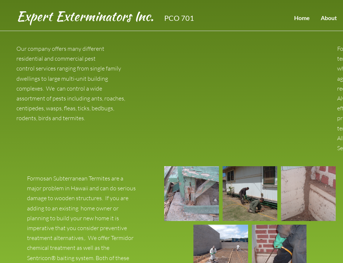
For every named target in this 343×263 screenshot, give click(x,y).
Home (302, 17)
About (329, 17)
